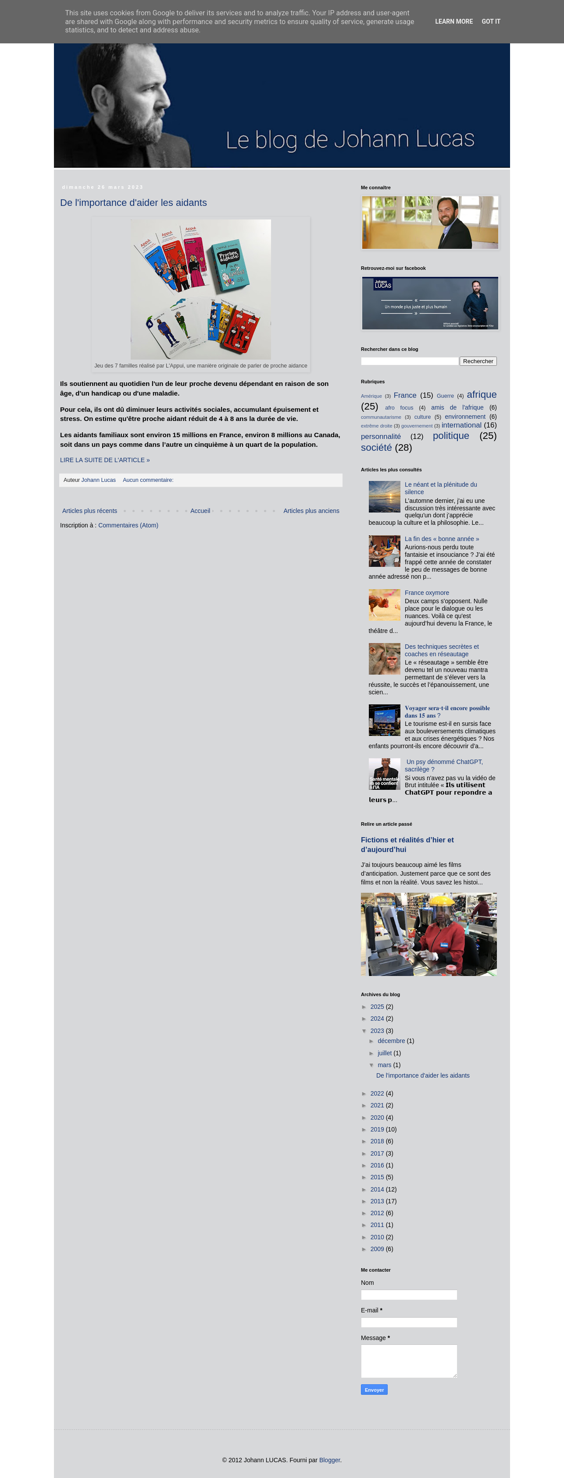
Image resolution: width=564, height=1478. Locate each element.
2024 (378, 1018)
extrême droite (377, 425)
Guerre (445, 396)
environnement (465, 416)
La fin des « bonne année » (442, 538)
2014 (378, 1189)
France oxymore (427, 592)
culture (422, 417)
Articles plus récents (89, 510)
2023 (378, 1030)
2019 (378, 1129)
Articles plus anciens (311, 510)
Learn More (454, 21)
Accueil (200, 510)
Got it (491, 21)
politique (451, 435)
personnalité (381, 436)
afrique (482, 394)
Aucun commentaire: (149, 480)
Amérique (371, 396)
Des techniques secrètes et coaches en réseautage (442, 650)
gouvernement (417, 425)
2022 (378, 1093)
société (376, 447)
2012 (378, 1212)
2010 (378, 1237)
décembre (392, 1040)
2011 (378, 1224)
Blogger (329, 1460)
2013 (378, 1201)
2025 (378, 1006)
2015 (378, 1177)
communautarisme (381, 417)
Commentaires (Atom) (128, 525)
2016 (378, 1165)
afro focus (399, 408)
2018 (378, 1141)
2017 (378, 1153)
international (462, 425)
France (405, 395)
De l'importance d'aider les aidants (133, 202)
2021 (378, 1105)
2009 (378, 1248)
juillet (385, 1053)
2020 (378, 1117)
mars (385, 1064)
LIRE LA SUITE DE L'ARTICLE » (105, 459)
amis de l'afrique (457, 407)
